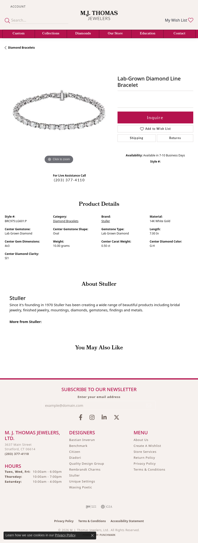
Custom (19, 34)
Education (147, 34)
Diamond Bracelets (21, 48)
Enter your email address (99, 397)
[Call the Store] (17, 454)
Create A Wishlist (147, 446)
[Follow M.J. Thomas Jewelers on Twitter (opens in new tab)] (116, 417)
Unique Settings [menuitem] (82, 481)
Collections (50, 34)
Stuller (105, 221)
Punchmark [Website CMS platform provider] (108, 535)
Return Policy (144, 457)
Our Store (115, 34)
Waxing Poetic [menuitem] (80, 487)
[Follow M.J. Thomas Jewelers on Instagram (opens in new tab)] (92, 417)
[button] (17, 6)
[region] (59, 111)
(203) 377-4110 (69, 180)
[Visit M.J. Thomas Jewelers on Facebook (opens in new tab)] (80, 417)
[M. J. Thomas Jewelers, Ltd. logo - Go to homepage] (99, 18)
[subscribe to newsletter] (149, 405)
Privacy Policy (145, 463)
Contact (179, 34)
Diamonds (83, 34)
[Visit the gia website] (106, 506)
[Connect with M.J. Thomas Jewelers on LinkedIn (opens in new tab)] (104, 417)
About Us (141, 440)
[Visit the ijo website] (91, 506)
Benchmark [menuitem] (78, 446)
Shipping (136, 138)
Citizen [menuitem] (74, 451)
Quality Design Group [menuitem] (86, 463)
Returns (175, 138)
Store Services (145, 451)
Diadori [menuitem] (75, 457)
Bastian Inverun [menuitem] (82, 440)
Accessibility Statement (127, 521)
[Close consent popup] (92, 535)
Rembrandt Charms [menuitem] (84, 469)
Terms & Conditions (149, 469)
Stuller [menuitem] (74, 475)
